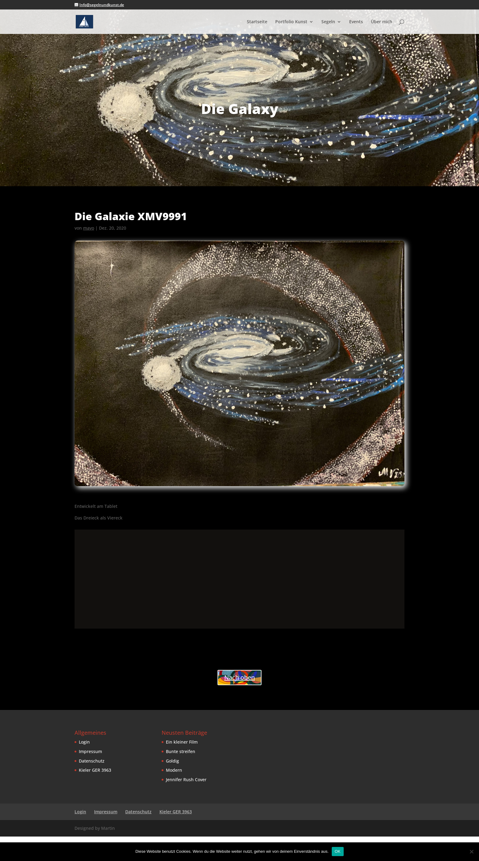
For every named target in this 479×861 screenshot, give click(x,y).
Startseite (257, 22)
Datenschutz (91, 761)
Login (84, 742)
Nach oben (239, 677)
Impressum (90, 751)
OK (338, 851)
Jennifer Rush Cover (186, 779)
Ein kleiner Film (182, 742)
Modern (174, 770)
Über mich (381, 22)
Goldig (172, 761)
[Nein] (471, 851)
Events (356, 22)
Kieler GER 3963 (95, 770)
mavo (88, 228)
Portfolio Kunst (291, 22)
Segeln (328, 22)
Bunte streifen (180, 751)
